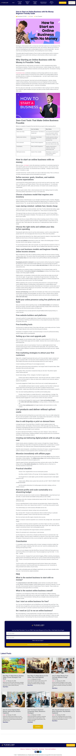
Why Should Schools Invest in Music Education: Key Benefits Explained (61, 711)
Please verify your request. (38, 640)
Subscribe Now (62, 2)
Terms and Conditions (50, 749)
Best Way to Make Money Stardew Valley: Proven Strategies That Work (13, 677)
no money (26, 165)
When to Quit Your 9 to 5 (52, 2)
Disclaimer (41, 749)
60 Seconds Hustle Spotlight (20, 2)
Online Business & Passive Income (43, 3)
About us (22, 749)
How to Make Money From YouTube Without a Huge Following (60, 677)
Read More (5, 686)
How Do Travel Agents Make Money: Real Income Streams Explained (12, 711)
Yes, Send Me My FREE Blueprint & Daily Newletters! (38, 644)
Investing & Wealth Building (35, 2)
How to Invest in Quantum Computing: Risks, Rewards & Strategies (36, 711)
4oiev (4, 681)
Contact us (28, 749)
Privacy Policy (35, 749)
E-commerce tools (20, 73)
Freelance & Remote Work (27, 2)
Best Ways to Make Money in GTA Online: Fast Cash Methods (38, 676)
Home (13, 2)
